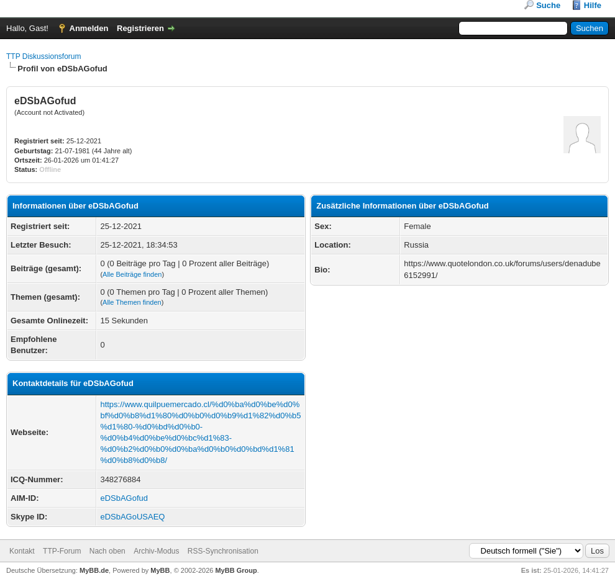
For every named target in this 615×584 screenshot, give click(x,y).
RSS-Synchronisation (223, 551)
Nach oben (107, 551)
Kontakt (22, 551)
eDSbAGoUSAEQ (132, 516)
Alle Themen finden (132, 302)
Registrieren (140, 28)
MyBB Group (236, 570)
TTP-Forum (62, 551)
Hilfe (592, 5)
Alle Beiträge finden (132, 274)
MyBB (160, 570)
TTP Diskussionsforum (43, 56)
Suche (548, 5)
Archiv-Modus (156, 551)
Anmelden (89, 28)
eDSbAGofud (124, 498)
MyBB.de (94, 570)
